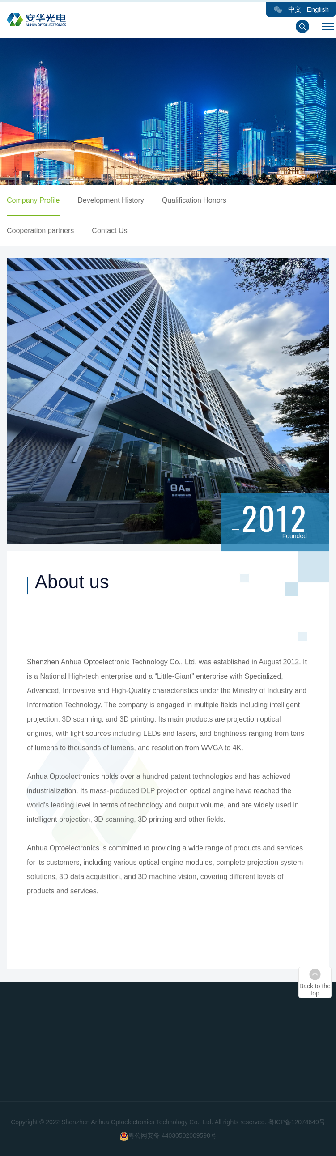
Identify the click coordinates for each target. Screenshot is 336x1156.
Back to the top (315, 989)
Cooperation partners (46, 230)
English (318, 9)
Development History (116, 200)
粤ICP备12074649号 (296, 1122)
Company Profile (39, 200)
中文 (295, 9)
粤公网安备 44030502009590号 (172, 1135)
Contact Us (115, 230)
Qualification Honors (199, 200)
